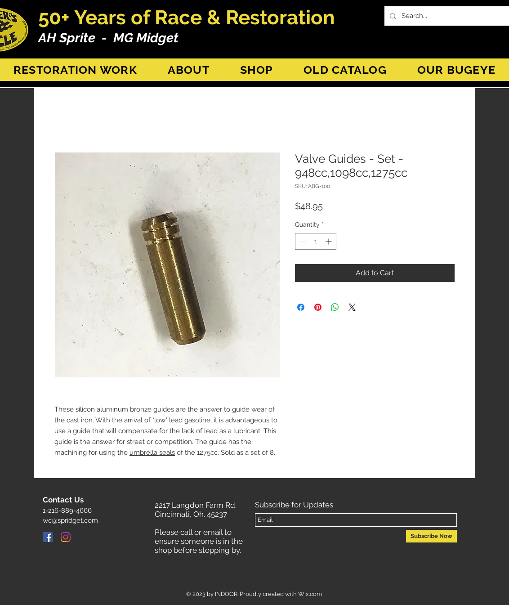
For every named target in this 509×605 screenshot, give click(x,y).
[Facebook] (48, 537)
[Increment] (329, 241)
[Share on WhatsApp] (335, 307)
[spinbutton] (316, 241)
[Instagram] (66, 537)
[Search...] (452, 16)
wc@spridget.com (70, 520)
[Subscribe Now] (431, 536)
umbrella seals (152, 452)
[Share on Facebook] (300, 307)
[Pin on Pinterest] (318, 307)
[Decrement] (302, 241)
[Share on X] (352, 307)
